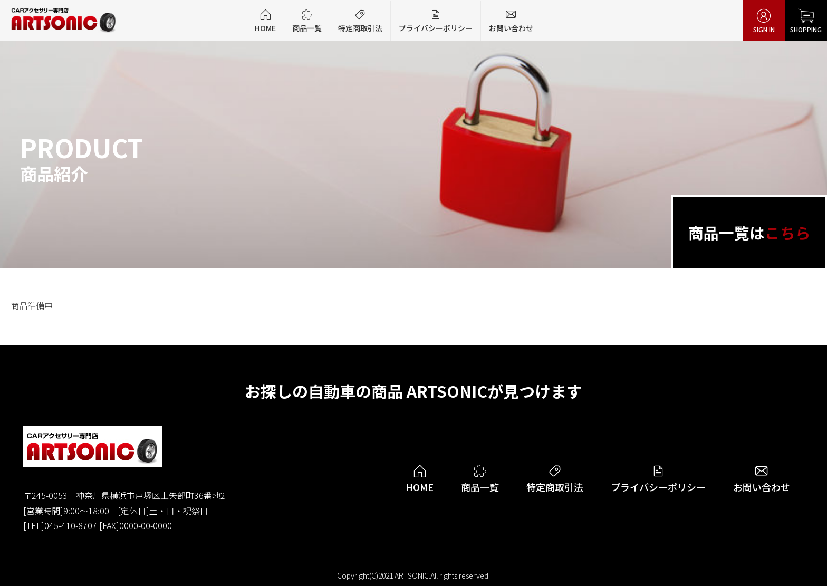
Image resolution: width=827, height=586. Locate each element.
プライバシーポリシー (436, 21)
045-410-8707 (70, 525)
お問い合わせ (511, 21)
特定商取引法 (360, 21)
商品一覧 (307, 21)
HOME (265, 21)
